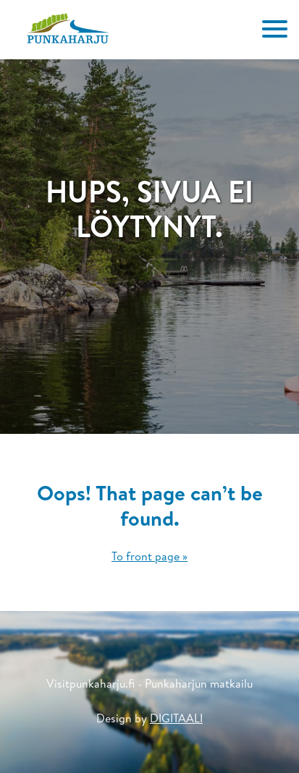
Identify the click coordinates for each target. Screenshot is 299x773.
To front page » (149, 556)
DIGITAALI (176, 718)
